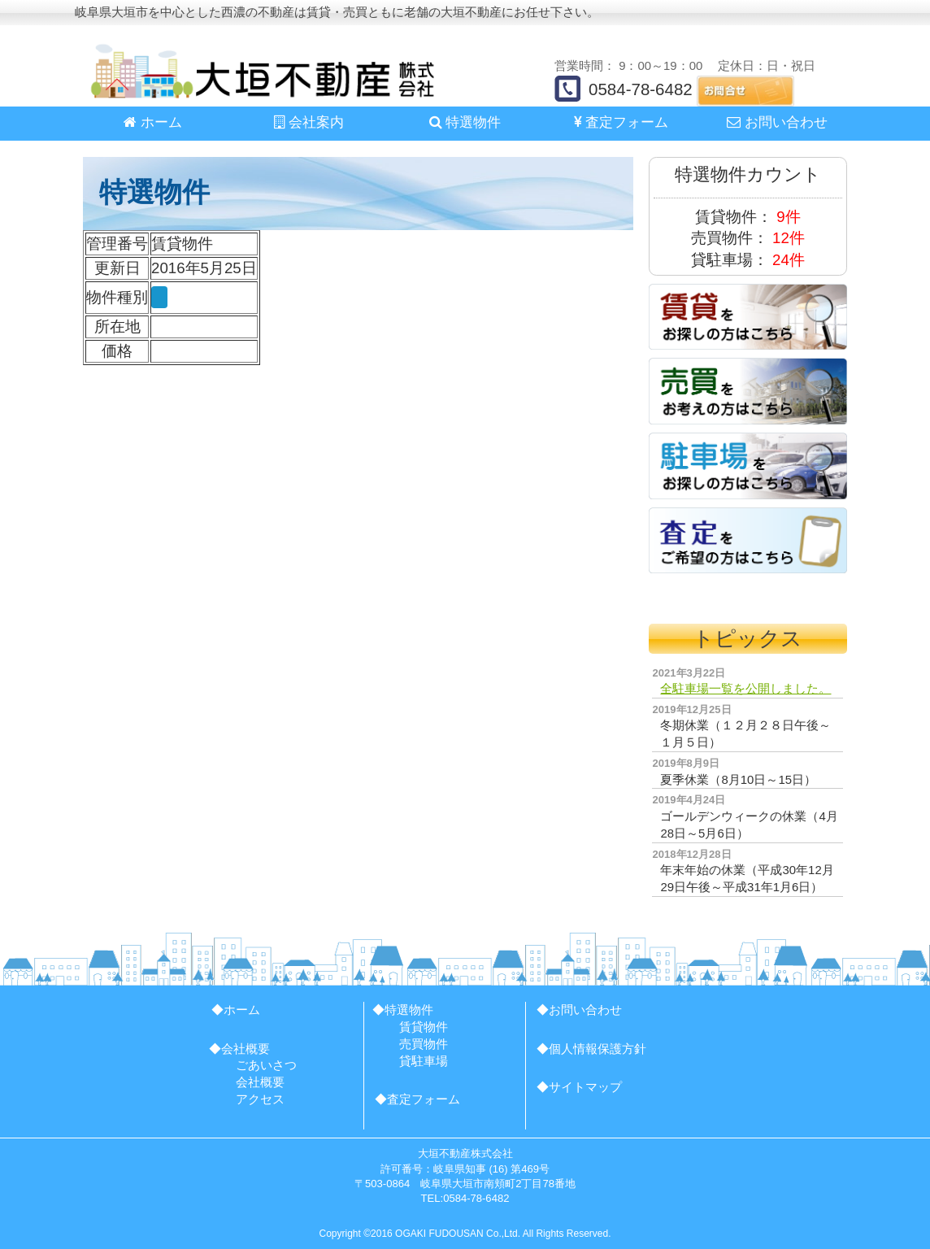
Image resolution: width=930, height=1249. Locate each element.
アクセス (260, 1099)
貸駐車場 (423, 1061)
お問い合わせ (777, 122)
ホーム (153, 122)
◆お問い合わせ (579, 1009)
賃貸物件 (423, 1027)
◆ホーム (235, 1009)
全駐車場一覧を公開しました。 (745, 688)
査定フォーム (621, 122)
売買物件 (423, 1044)
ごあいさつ (266, 1065)
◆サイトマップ (579, 1087)
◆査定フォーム (417, 1099)
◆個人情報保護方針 (591, 1048)
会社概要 (260, 1082)
